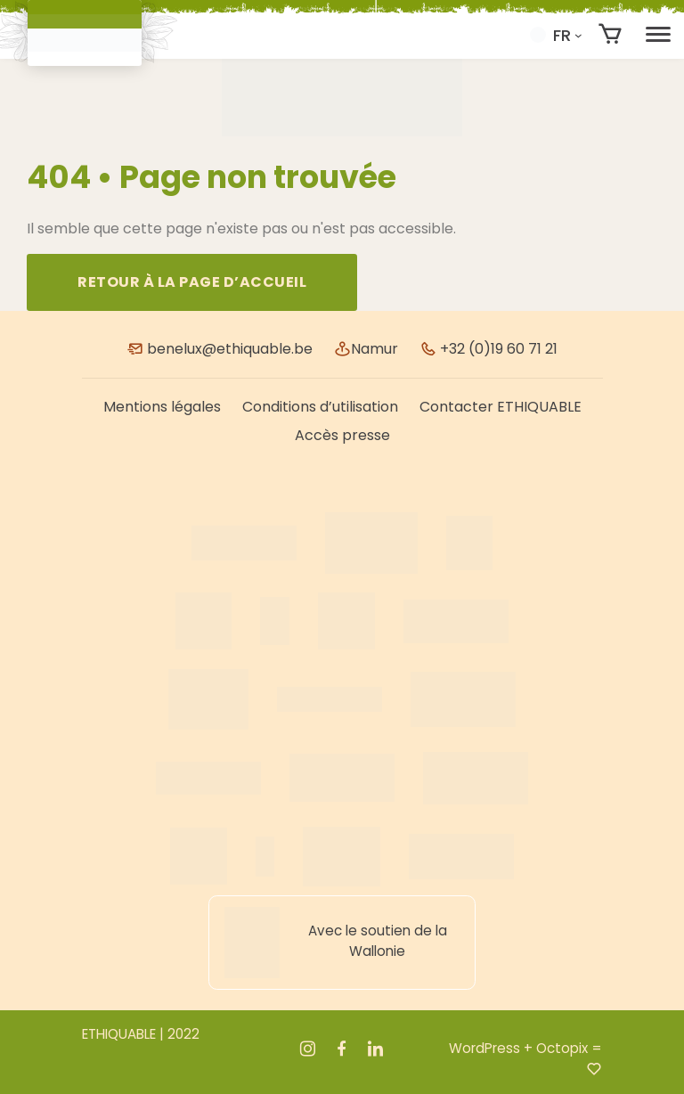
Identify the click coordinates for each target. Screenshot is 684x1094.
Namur (366, 349)
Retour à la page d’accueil (191, 282)
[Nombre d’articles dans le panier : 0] (610, 34)
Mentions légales (162, 406)
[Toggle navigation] (658, 34)
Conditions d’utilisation (320, 406)
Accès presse (342, 435)
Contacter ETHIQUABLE (500, 406)
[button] (556, 34)
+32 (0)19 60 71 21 (488, 349)
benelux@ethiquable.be (219, 349)
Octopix (562, 1048)
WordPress (484, 1048)
